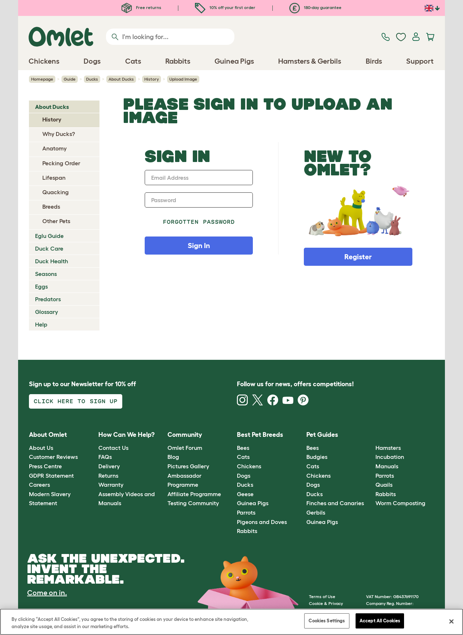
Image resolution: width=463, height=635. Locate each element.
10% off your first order (225, 7)
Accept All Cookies (380, 620)
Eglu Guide (49, 236)
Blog (173, 456)
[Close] (451, 621)
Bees (243, 447)
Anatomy (54, 148)
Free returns (141, 7)
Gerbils (315, 512)
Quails (383, 484)
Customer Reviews (53, 456)
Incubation (389, 456)
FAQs (105, 456)
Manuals (386, 466)
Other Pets (56, 221)
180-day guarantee (315, 7)
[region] (231, 622)
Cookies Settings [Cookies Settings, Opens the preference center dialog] (327, 620)
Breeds (51, 206)
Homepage (42, 79)
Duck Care (49, 248)
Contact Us (113, 447)
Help (41, 324)
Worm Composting (400, 503)
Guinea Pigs (252, 503)
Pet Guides (322, 434)
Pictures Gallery (188, 466)
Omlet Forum (184, 447)
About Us (41, 447)
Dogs (243, 475)
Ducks (92, 79)
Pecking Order (61, 163)
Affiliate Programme (194, 494)
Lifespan (53, 177)
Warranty (110, 484)
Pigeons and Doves (262, 522)
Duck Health (51, 261)
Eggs (41, 286)
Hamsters (388, 447)
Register (358, 257)
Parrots (246, 512)
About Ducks (121, 79)
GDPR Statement (51, 475)
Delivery (109, 466)
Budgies (316, 456)
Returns (108, 475)
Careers (39, 484)
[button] (370, 435)
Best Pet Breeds (260, 434)
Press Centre (45, 466)
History (151, 79)
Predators (48, 299)
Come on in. (47, 593)
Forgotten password (199, 222)
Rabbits (247, 531)
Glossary (46, 311)
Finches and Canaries (335, 503)
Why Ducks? (58, 134)
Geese (245, 494)
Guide (70, 79)
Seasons (46, 273)
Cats (243, 456)
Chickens (249, 466)
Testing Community (193, 503)
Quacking (55, 192)
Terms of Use (322, 596)
